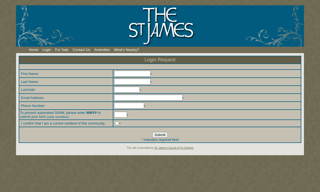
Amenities (102, 50)
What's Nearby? (126, 50)
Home (33, 50)
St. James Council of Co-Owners (174, 147)
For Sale (61, 50)
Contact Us (81, 50)
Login (46, 50)
